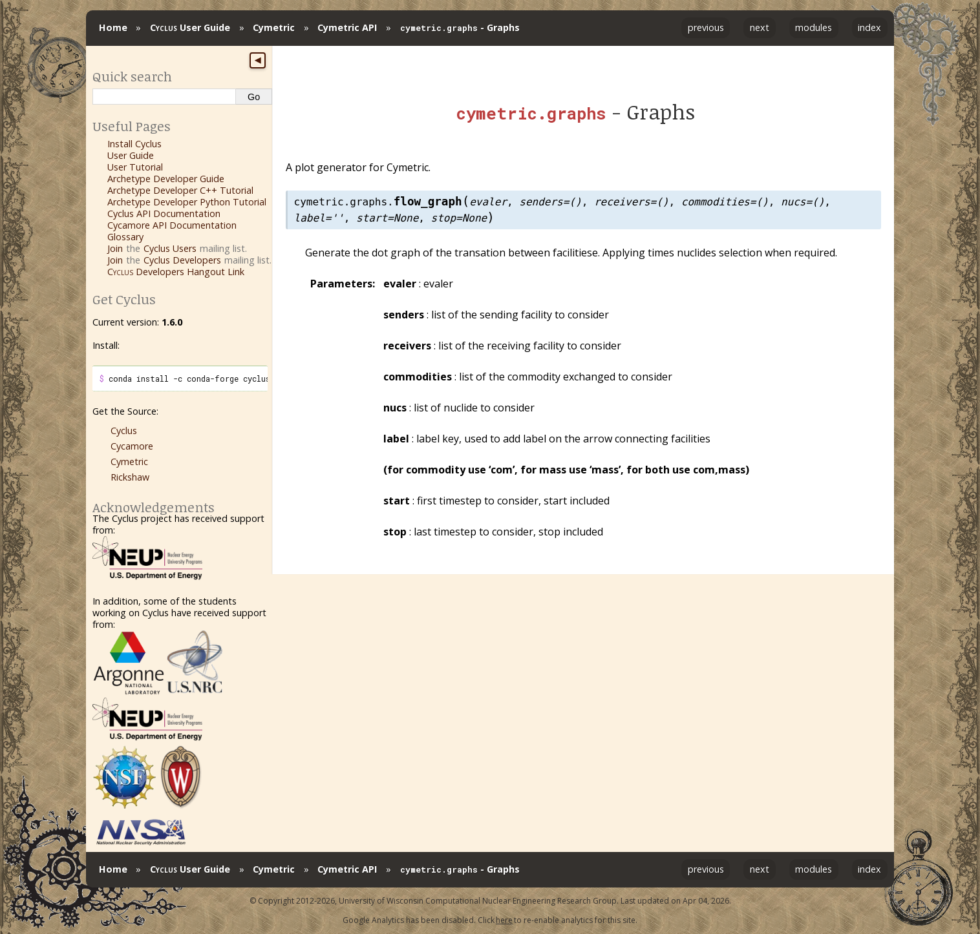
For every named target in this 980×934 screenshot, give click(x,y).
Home (113, 27)
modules (813, 27)
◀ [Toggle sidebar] (258, 60)
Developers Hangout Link (175, 271)
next (759, 27)
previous (706, 27)
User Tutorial (135, 167)
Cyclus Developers (182, 260)
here (504, 920)
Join (115, 248)
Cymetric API (347, 27)
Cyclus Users (170, 248)
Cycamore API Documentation (172, 225)
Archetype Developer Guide (165, 178)
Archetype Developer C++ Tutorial (180, 190)
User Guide (190, 27)
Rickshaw (130, 477)
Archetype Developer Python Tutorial (186, 202)
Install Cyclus (134, 144)
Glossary (125, 237)
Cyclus (124, 430)
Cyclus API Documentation (163, 213)
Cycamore (132, 446)
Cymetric (274, 27)
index (869, 27)
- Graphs (460, 27)
